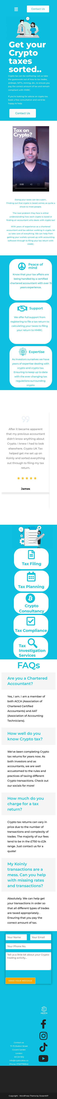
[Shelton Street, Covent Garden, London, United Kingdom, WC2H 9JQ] (20, 1022)
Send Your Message (20, 981)
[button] (16, 9)
